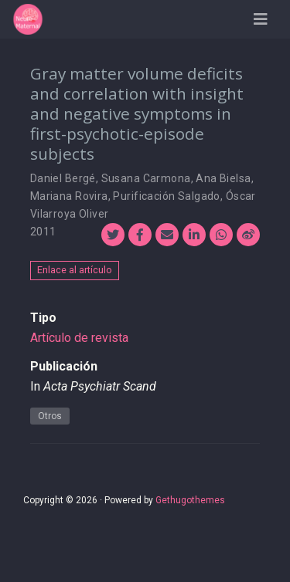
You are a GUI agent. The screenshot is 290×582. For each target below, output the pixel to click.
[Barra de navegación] (261, 19)
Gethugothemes (190, 500)
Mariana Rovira (69, 196)
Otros (50, 416)
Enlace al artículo (74, 270)
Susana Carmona (146, 178)
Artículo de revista (79, 337)
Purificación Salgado (166, 196)
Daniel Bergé (63, 178)
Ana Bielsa (223, 178)
